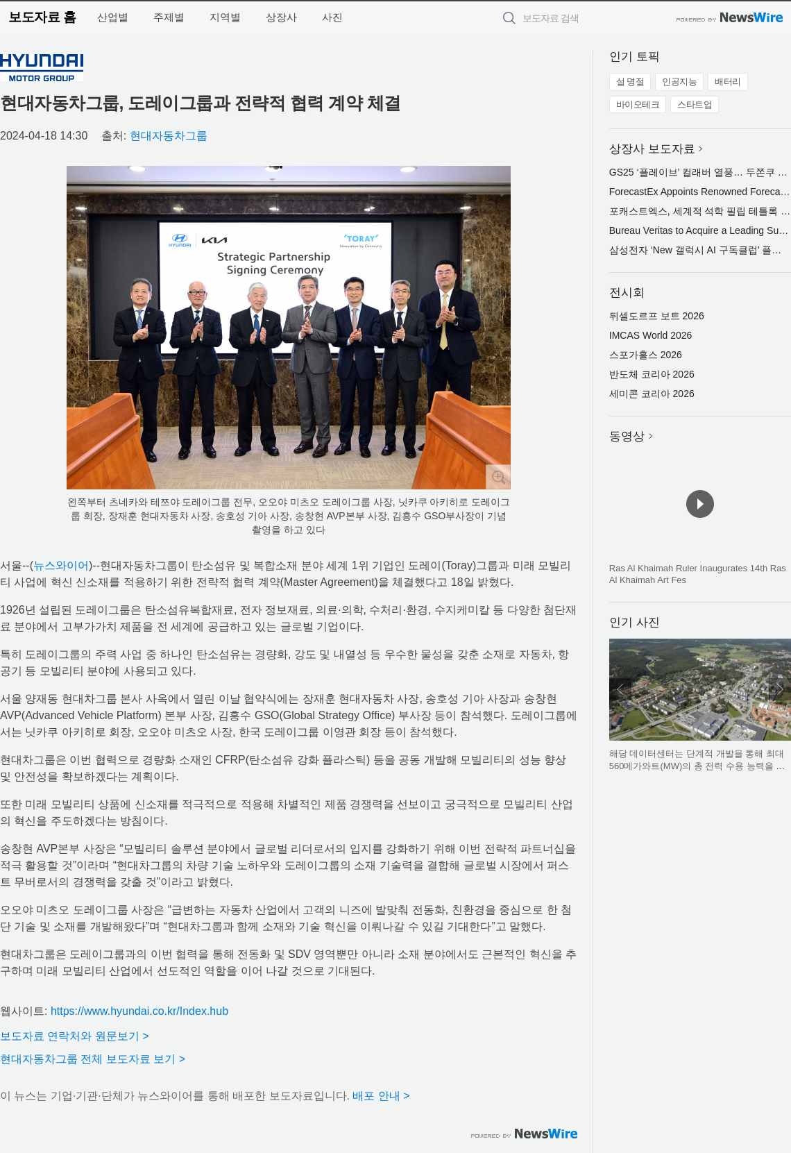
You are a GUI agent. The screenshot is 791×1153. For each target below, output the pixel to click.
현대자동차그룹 (168, 136)
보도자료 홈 (42, 17)
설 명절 (630, 81)
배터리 (728, 81)
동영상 (627, 436)
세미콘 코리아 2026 (652, 393)
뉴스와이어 (61, 565)
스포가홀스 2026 (645, 354)
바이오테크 (638, 104)
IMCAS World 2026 (650, 335)
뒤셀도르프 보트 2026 (656, 315)
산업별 (112, 17)
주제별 (169, 17)
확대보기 (498, 476)
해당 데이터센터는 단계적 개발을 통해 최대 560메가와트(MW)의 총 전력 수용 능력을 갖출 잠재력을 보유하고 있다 (697, 765)
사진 (332, 17)
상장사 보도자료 (652, 148)
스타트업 (694, 104)
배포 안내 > (380, 1096)
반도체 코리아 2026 (652, 374)
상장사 (281, 17)
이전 (620, 689)
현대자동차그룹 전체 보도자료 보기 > (92, 1059)
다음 (780, 689)
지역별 (225, 17)
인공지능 (679, 81)
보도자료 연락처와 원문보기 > (74, 1036)
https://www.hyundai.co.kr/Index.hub (139, 1011)
